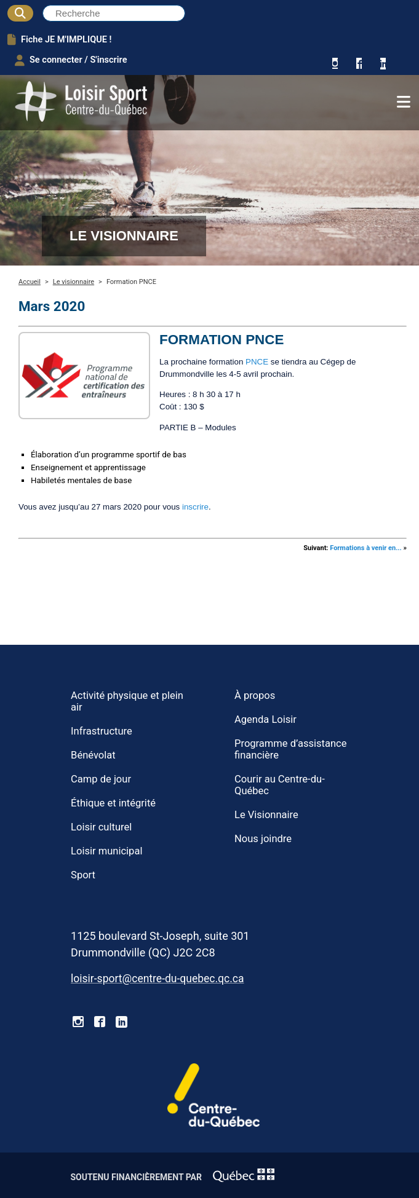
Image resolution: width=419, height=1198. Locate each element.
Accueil (29, 282)
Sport (83, 875)
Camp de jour (101, 779)
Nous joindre (263, 839)
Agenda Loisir (265, 719)
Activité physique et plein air (127, 701)
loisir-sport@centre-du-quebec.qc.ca (157, 978)
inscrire (195, 506)
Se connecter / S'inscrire (71, 60)
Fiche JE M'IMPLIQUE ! (59, 39)
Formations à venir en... (366, 548)
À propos (254, 695)
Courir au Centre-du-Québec (279, 785)
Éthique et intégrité (113, 803)
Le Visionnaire (266, 815)
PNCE (256, 361)
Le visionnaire (73, 282)
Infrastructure (101, 731)
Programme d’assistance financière (290, 749)
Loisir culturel (101, 827)
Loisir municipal (106, 851)
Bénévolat (93, 755)
